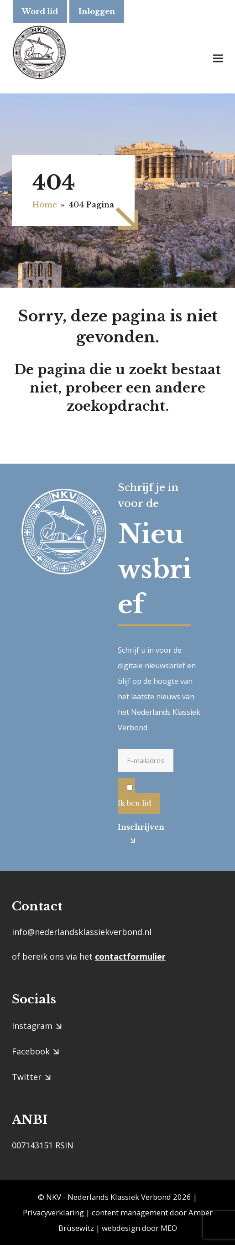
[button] (218, 58)
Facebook (31, 1051)
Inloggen (96, 11)
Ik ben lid (134, 803)
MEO (169, 1228)
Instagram (32, 1025)
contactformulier (130, 956)
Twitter (27, 1076)
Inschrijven (132, 827)
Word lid (40, 11)
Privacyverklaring (53, 1212)
